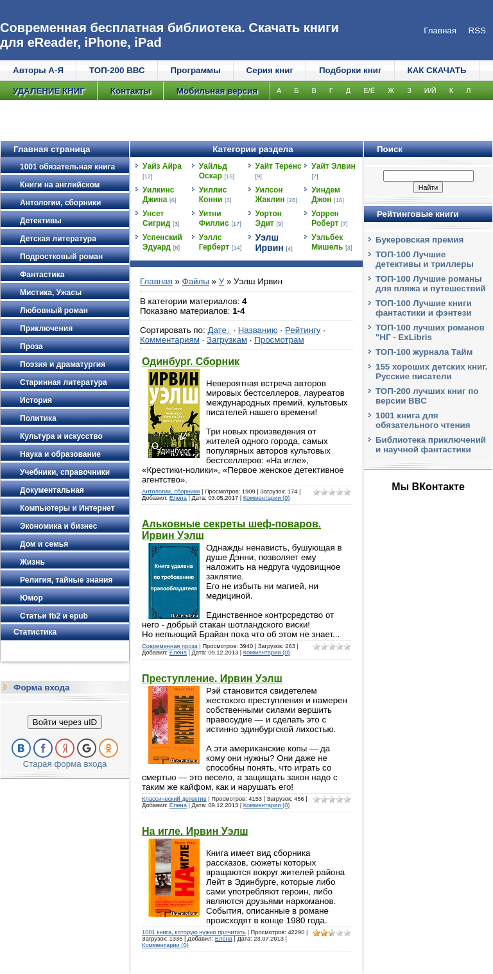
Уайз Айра (162, 166)
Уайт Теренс (278, 166)
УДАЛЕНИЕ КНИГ (49, 91)
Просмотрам (279, 340)
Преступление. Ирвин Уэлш (212, 678)
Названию (258, 330)
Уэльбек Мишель (327, 242)
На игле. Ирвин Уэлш (195, 831)
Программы (196, 70)
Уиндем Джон (325, 194)
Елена (178, 498)
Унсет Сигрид (156, 218)
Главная (156, 281)
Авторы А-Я (38, 70)
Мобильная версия (217, 91)
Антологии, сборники (171, 491)
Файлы (195, 281)
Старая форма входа (65, 764)
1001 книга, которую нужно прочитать (194, 932)
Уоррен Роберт (325, 218)
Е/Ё (369, 90)
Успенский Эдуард (162, 242)
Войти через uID (65, 722)
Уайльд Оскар (213, 171)
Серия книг (269, 70)
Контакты (130, 91)
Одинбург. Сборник (190, 361)
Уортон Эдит (268, 218)
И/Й (430, 90)
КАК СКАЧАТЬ (437, 70)
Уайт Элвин (333, 166)
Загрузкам (227, 340)
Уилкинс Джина (158, 194)
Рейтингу (303, 330)
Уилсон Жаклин (270, 194)
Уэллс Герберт (214, 242)
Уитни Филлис (214, 218)
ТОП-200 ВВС (117, 70)
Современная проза (170, 646)
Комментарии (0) (266, 498)
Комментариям (170, 340)
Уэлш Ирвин (269, 242)
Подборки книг (350, 70)
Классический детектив (174, 799)
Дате (217, 330)
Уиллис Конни (213, 194)
